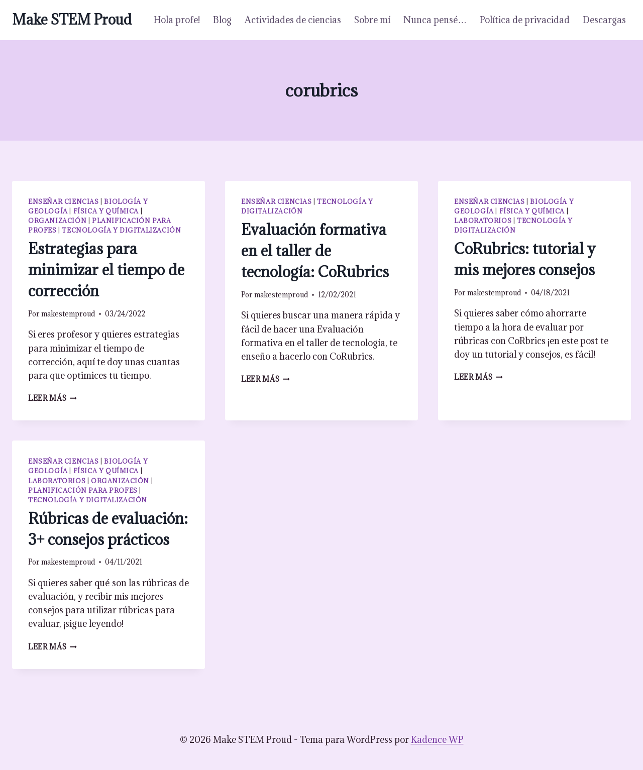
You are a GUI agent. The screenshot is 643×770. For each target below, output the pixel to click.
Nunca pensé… (435, 20)
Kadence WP (437, 739)
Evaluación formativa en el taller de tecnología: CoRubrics (315, 250)
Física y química (106, 211)
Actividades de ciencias (293, 20)
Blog (222, 20)
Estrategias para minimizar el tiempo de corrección (106, 269)
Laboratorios (482, 220)
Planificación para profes (83, 490)
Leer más (52, 398)
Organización (57, 220)
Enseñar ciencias (63, 201)
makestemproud (68, 313)
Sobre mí (372, 20)
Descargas (604, 20)
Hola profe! (177, 20)
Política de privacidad (525, 20)
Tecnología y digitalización (121, 230)
